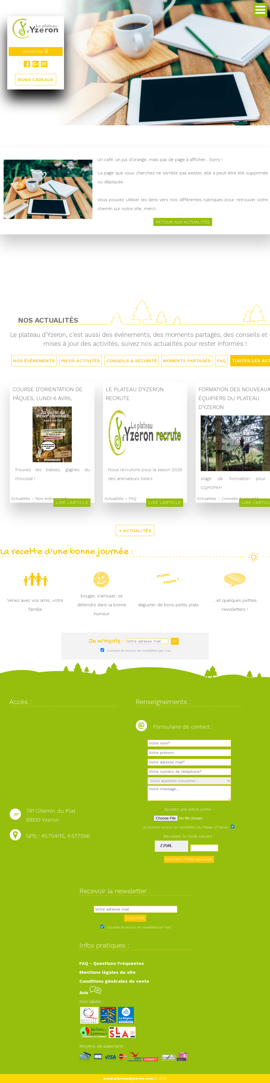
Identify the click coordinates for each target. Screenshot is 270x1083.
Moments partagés (187, 361)
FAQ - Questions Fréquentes (111, 964)
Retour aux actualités (183, 222)
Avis (90, 993)
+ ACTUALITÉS (135, 531)
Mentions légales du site (107, 972)
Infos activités (80, 361)
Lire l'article (71, 503)
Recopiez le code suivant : (189, 837)
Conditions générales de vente (114, 981)
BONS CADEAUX (35, 79)
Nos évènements (34, 361)
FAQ (221, 361)
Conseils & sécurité (131, 361)
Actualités (20, 499)
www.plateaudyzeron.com (128, 1079)
